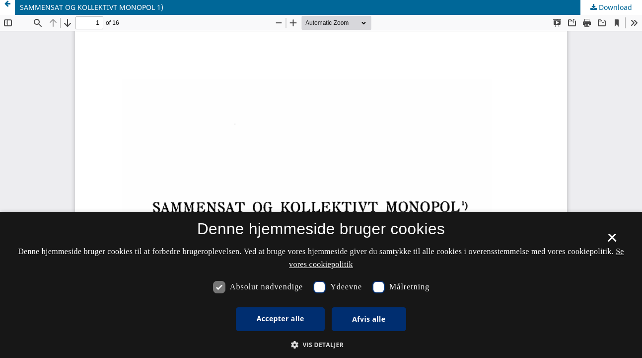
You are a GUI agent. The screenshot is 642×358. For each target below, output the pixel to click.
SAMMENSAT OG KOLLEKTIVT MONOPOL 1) (91, 7)
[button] (321, 345)
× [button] (612, 241)
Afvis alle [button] (368, 319)
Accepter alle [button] (280, 318)
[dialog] (321, 285)
